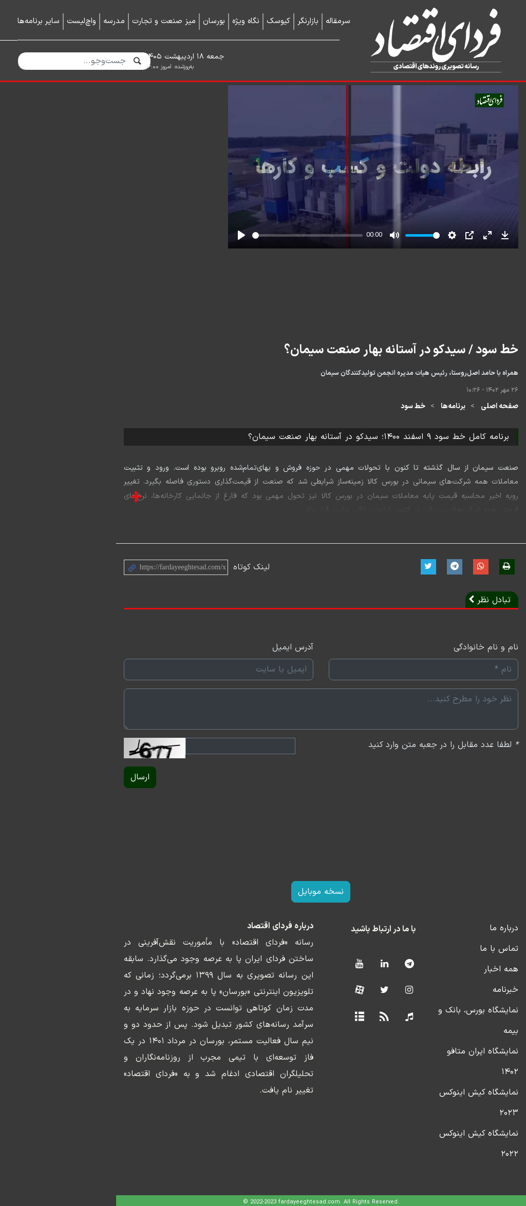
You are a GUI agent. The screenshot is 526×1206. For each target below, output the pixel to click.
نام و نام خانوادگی (476, 717)
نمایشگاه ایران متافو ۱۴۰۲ (463, 1101)
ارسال (33, 847)
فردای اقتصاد (432, 40)
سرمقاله (338, 21)
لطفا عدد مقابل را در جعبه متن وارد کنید (434, 815)
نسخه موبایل (263, 961)
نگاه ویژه (245, 21)
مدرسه (114, 21)
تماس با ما (489, 1018)
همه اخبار (491, 1039)
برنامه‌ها (443, 476)
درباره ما (494, 998)
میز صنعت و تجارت (164, 21)
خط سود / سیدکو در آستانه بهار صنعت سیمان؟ (391, 420)
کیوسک (278, 21)
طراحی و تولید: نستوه (271, 1199)
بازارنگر (307, 21)
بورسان (214, 21)
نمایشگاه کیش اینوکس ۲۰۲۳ (458, 1121)
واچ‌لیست (81, 21)
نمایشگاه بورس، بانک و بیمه (459, 1080)
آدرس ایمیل (234, 717)
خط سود (403, 476)
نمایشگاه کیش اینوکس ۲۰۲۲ (459, 1142)
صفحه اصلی (490, 476)
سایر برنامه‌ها (38, 21)
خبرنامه (496, 1060)
